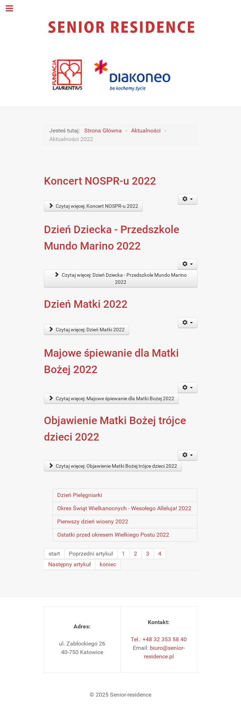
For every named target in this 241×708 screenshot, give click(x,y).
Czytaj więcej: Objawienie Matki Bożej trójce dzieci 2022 (113, 466)
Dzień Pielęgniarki (79, 495)
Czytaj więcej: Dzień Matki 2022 (87, 329)
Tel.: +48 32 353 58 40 (159, 639)
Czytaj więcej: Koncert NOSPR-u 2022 (94, 206)
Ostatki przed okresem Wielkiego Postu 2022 (113, 534)
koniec (108, 564)
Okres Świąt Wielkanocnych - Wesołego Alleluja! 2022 (124, 508)
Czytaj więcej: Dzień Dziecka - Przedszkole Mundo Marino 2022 (120, 278)
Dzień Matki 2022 (85, 304)
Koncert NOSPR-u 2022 (100, 181)
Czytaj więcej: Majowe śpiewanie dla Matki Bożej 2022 (112, 398)
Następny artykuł (69, 564)
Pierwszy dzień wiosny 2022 (92, 521)
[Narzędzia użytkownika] (187, 199)
